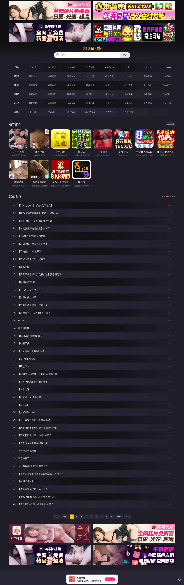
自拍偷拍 (52, 76)
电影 (16, 85)
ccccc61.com (92, 48)
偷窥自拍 (33, 94)
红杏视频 (109, 112)
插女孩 (33, 112)
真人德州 (52, 67)
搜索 (125, 55)
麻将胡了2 (109, 67)
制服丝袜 (109, 85)
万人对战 (71, 67)
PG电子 (33, 67)
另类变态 (167, 85)
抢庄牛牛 (167, 67)
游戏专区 (90, 67)
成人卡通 (71, 85)
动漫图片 (90, 94)
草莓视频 (71, 112)
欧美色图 (71, 94)
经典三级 (128, 85)
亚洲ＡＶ (33, 76)
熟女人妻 (109, 76)
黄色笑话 (148, 103)
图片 (16, 94)
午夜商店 (52, 112)
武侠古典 (90, 103)
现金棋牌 (148, 67)
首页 (56, 516)
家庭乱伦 (52, 103)
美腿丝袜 (109, 94)
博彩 (16, 67)
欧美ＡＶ (71, 76)
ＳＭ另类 (167, 76)
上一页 (65, 516)
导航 (16, 112)
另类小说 (128, 103)
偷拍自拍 (52, 85)
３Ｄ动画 (90, 76)
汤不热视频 (90, 112)
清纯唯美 (128, 94)
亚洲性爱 (33, 85)
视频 (16, 76)
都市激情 (33, 103)
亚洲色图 (52, 94)
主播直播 (148, 76)
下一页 (119, 516)
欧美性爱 (90, 85)
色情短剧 (128, 112)
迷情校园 (109, 103)
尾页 (127, 516)
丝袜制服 (128, 76)
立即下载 (109, 579)
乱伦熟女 (148, 85)
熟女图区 (148, 94)
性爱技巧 (167, 103)
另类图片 (167, 94)
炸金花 (128, 67)
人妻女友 (71, 103)
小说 (16, 103)
